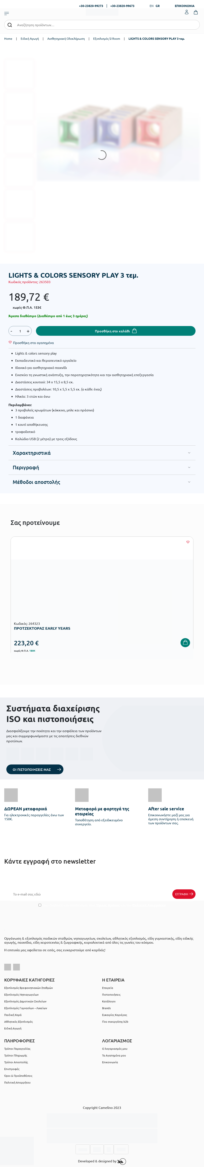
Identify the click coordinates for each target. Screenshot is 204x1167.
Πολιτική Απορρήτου (149, 905)
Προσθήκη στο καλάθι (112, 331)
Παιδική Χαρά (13, 1015)
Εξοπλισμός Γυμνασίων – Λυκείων (25, 1008)
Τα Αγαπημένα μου (114, 1055)
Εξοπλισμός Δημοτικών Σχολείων (25, 1001)
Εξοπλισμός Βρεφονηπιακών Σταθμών (28, 988)
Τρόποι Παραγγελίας (17, 1048)
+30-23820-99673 (122, 6)
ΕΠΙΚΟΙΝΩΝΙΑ (184, 6)
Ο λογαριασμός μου (114, 1048)
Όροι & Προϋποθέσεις (18, 1075)
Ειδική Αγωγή (30, 38)
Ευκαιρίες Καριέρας (114, 1015)
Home (8, 38)
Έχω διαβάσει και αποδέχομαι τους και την (102, 905)
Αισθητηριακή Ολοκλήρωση (66, 38)
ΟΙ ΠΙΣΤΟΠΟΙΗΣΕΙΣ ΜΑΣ (32, 769)
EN (151, 6)
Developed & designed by (102, 1161)
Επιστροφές (11, 1069)
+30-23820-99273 (91, 6)
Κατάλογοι (109, 1001)
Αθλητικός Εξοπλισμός (18, 1021)
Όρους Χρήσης (108, 905)
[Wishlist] (33, 342)
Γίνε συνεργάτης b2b (115, 1021)
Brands (106, 1008)
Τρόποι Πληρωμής (15, 1055)
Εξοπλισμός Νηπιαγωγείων (21, 994)
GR (158, 6)
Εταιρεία (107, 988)
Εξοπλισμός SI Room (106, 38)
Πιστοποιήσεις (111, 994)
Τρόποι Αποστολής (16, 1062)
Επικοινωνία (110, 1062)
